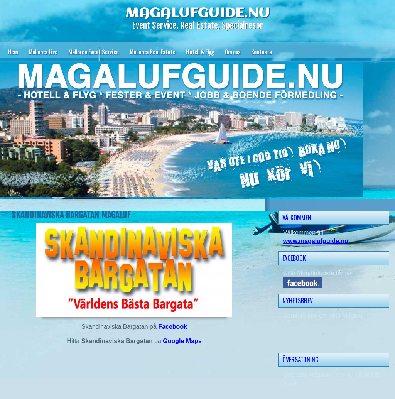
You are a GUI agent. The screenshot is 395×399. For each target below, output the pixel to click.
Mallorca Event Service (93, 51)
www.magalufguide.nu (315, 241)
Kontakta (261, 51)
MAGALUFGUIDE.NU (197, 13)
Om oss (232, 51)
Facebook (172, 326)
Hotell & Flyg (200, 51)
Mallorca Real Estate (152, 51)
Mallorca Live (43, 51)
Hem (13, 51)
